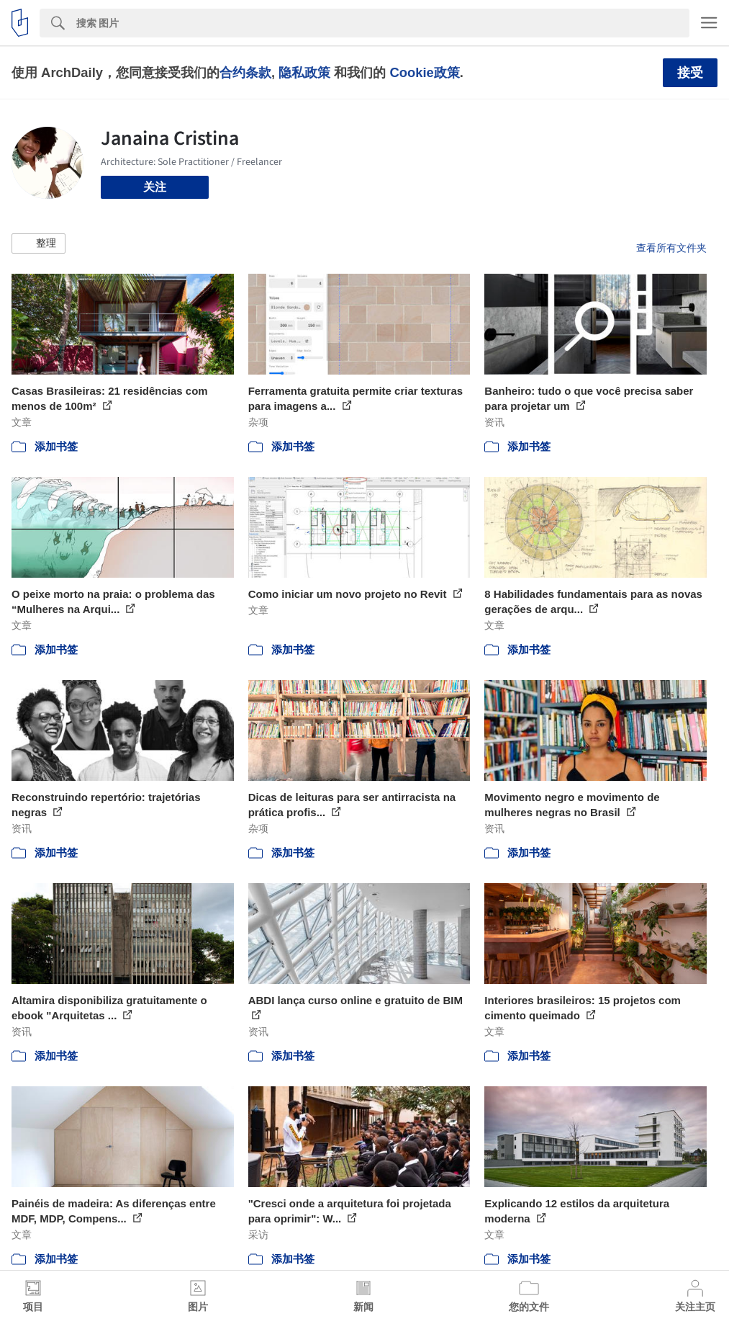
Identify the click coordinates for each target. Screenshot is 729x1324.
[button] (38, 243)
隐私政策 (304, 72)
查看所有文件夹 (671, 248)
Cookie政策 (424, 72)
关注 (154, 187)
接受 (690, 73)
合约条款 (245, 72)
